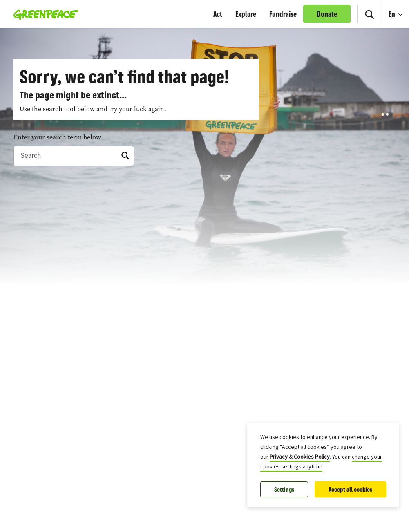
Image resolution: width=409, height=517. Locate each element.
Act (217, 14)
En (393, 14)
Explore (245, 14)
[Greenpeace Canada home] (43, 14)
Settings (284, 489)
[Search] (369, 14)
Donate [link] (327, 14)
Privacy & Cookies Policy (300, 457)
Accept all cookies (350, 489)
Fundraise (283, 14)
